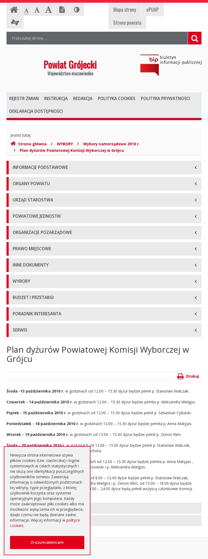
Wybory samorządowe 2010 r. (111, 143)
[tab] (104, 508)
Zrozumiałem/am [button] (47, 542)
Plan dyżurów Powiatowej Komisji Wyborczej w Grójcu (72, 150)
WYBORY (65, 143)
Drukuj (188, 376)
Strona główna (29, 143)
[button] (104, 508)
